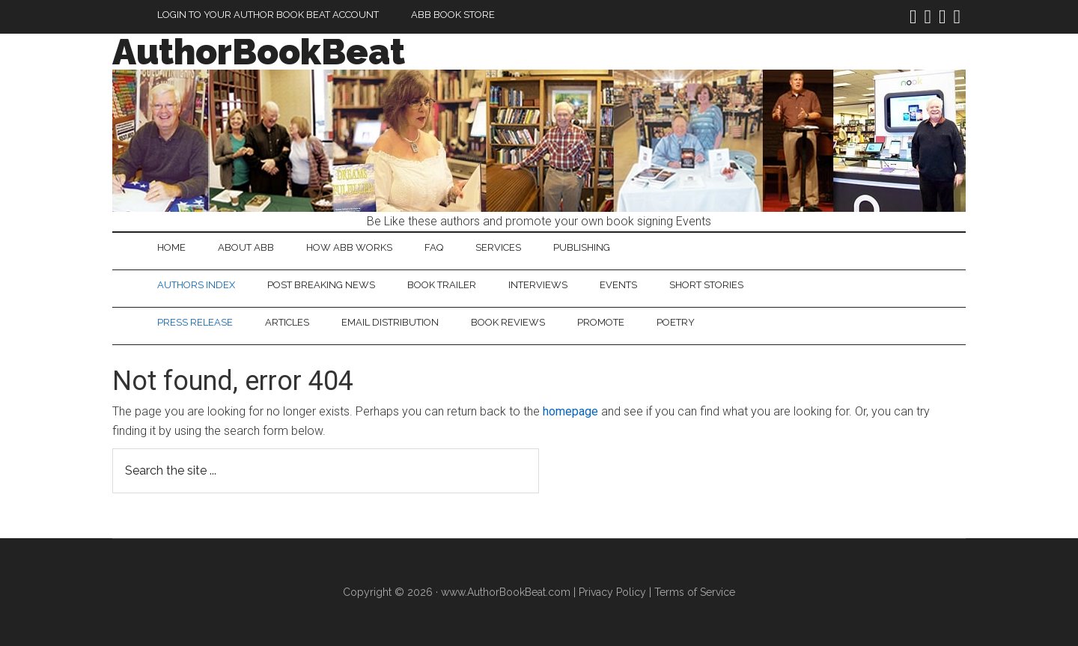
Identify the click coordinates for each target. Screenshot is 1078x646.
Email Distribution (390, 322)
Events (618, 284)
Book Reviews (508, 322)
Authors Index (196, 284)
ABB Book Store (453, 14)
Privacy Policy (612, 592)
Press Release (195, 322)
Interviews (537, 284)
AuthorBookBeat (258, 52)
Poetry (676, 322)
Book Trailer (441, 284)
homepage (570, 411)
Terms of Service (694, 592)
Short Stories (706, 284)
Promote (600, 322)
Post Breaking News (321, 284)
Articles (287, 322)
